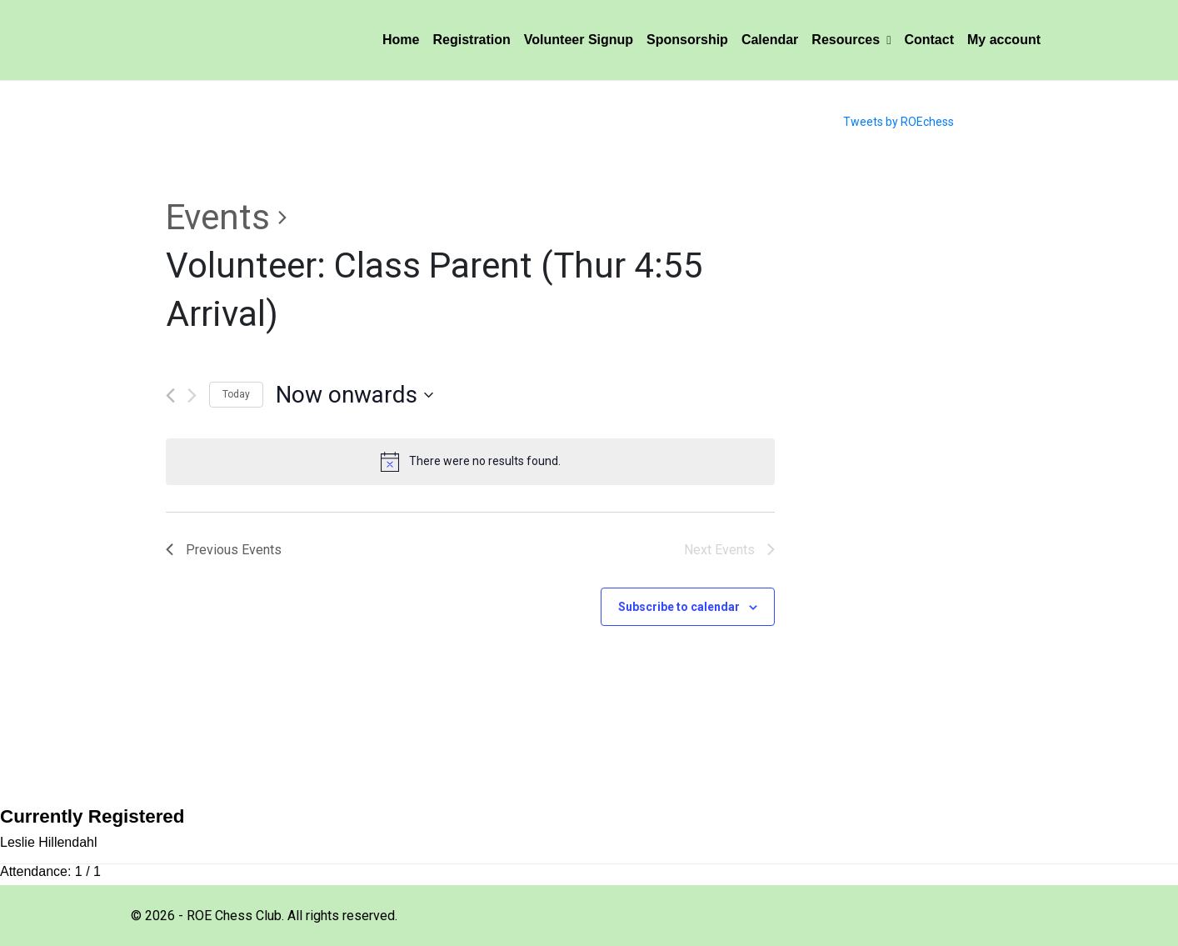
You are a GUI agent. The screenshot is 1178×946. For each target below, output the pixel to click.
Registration (471, 40)
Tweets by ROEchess (898, 121)
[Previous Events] (170, 395)
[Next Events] (192, 395)
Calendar (769, 40)
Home (400, 40)
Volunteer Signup (578, 40)
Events (218, 217)
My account (1004, 40)
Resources (851, 40)
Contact (929, 40)
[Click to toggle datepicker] (354, 395)
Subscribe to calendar (679, 606)
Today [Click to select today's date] (236, 394)
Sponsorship (687, 40)
